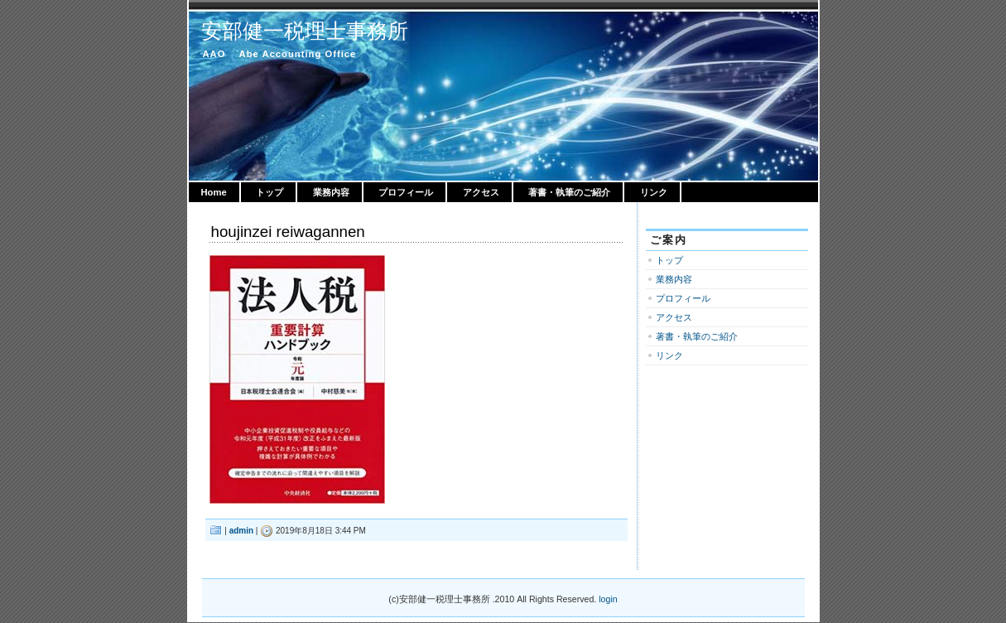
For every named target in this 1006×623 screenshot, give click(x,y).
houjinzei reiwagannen (288, 231)
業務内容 (331, 192)
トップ (269, 192)
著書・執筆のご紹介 (569, 192)
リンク (653, 192)
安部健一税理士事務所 (304, 30)
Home (214, 192)
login (608, 599)
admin (241, 530)
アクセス (481, 192)
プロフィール (405, 192)
